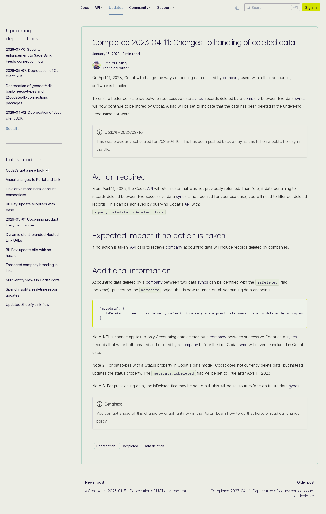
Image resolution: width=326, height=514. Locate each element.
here (259, 413)
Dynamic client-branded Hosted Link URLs (32, 237)
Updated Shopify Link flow (27, 304)
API (150, 188)
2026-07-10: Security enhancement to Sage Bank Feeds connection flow (29, 55)
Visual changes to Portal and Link (33, 179)
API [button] (97, 7)
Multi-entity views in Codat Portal (33, 280)
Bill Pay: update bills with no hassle (28, 253)
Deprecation (105, 446)
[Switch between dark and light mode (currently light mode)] (237, 7)
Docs (84, 7)
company (231, 77)
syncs (197, 98)
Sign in (311, 7)
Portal (208, 413)
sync (243, 344)
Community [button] (138, 7)
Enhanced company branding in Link (32, 268)
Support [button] (164, 7)
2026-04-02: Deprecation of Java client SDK (33, 115)
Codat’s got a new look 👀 (28, 170)
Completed (129, 446)
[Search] (272, 7)
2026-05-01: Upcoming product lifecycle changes (32, 222)
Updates (116, 7)
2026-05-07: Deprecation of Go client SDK (32, 73)
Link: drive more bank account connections (31, 192)
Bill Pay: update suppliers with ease (30, 207)
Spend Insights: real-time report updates (32, 292)
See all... (12, 128)
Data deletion (154, 446)
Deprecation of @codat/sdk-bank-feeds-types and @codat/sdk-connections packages (29, 94)
